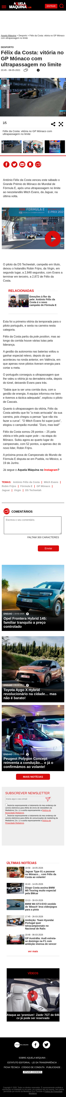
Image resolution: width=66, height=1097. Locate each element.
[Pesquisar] (61, 6)
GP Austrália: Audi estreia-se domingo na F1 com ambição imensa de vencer (40, 941)
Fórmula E (26, 486)
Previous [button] (4, 97)
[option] (33, 97)
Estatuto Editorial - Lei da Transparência (32, 1062)
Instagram (51, 469)
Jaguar (6, 490)
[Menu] (4, 7)
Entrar (51, 6)
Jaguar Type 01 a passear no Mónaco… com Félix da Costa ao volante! (40, 874)
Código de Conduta (33, 1067)
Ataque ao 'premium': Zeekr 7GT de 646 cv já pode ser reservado (33, 1016)
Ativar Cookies (32, 1072)
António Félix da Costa (26, 482)
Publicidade (53, 1067)
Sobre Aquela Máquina (32, 1058)
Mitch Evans (51, 482)
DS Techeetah (33, 490)
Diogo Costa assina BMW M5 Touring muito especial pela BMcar (40, 890)
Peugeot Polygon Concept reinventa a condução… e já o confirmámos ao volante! (28, 763)
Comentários (22, 511)
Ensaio (8, 613)
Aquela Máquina (8, 35)
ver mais (33, 951)
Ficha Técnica (12, 1067)
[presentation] (34, 835)
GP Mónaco (43, 486)
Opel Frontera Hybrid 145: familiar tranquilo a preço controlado (25, 622)
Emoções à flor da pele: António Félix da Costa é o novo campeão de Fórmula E (43, 300)
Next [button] (61, 97)
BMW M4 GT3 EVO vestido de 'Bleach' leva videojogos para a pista (41, 906)
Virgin (17, 490)
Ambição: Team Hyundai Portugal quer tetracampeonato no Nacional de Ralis (39, 924)
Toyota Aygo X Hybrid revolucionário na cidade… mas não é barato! (30, 694)
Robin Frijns (9, 486)
